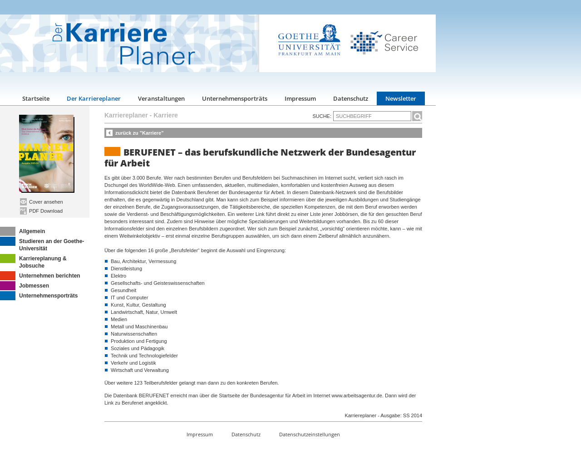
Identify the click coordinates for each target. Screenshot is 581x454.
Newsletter (400, 98)
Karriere (165, 115)
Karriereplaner (126, 115)
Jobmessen (24, 285)
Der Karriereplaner (94, 98)
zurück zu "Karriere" (139, 133)
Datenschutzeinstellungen (309, 434)
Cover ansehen (41, 202)
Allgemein (22, 231)
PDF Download (41, 211)
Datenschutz (350, 98)
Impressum (300, 98)
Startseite (35, 98)
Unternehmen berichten (40, 275)
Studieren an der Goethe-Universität (42, 244)
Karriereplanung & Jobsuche (33, 261)
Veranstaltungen (161, 98)
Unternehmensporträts (234, 98)
